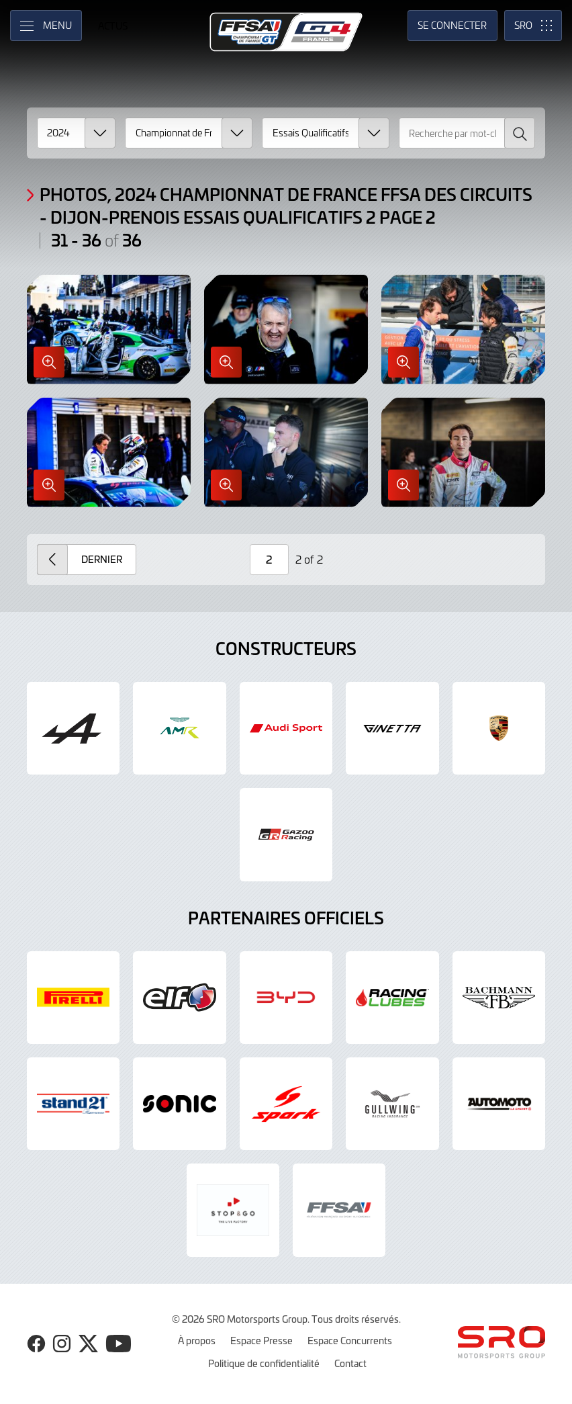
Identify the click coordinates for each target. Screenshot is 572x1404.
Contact (350, 1363)
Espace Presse (261, 1340)
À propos (197, 1340)
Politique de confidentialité (264, 1363)
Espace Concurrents (349, 1340)
